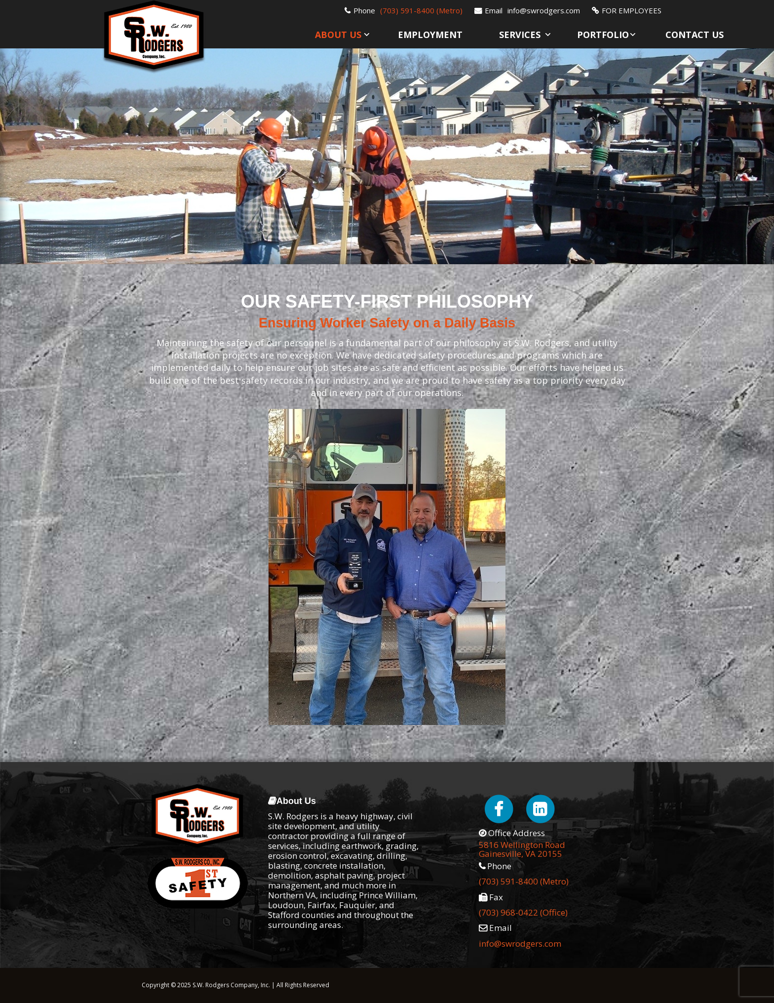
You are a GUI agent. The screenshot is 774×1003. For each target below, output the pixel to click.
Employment (430, 34)
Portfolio (603, 34)
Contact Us (694, 34)
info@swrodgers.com (543, 10)
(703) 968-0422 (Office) (523, 912)
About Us (338, 34)
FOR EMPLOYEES (631, 10)
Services (520, 34)
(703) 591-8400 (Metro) (421, 10)
